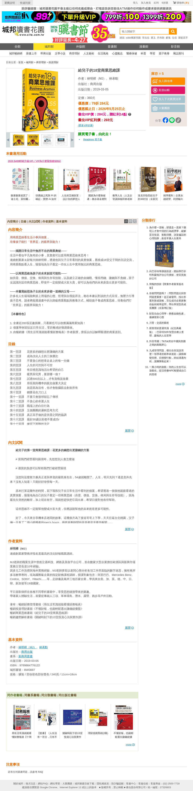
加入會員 (146, 2)
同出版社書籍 (67, 695)
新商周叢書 (25, 656)
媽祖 (122, 37)
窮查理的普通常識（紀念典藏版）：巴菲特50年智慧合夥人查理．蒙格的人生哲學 (166, 332)
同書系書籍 (31, 695)
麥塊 (168, 37)
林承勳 (113, 78)
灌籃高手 (183, 37)
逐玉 (153, 37)
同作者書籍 (14, 695)
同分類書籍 (48, 695)
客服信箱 (143, 783)
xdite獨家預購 (133, 37)
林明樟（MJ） (96, 78)
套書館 (112, 46)
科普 (143, 53)
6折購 (165, 2)
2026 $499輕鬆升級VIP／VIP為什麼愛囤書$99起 (34, 161)
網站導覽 (55, 783)
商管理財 (74, 53)
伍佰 (174, 37)
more (180, 384)
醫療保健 (131, 53)
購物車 (183, 2)
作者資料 (48, 221)
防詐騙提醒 (117, 783)
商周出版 (96, 84)
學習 (152, 53)
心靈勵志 (117, 53)
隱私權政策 (103, 783)
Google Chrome (48, 787)
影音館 (175, 46)
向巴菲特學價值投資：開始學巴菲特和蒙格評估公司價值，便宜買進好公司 (167, 275)
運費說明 (9, 2)
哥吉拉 (145, 37)
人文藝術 (88, 53)
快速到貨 (25, 2)
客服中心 (131, 783)
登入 (135, 2)
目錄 (23, 221)
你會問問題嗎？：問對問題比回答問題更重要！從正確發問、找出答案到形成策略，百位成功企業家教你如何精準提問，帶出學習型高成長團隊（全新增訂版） (167, 300)
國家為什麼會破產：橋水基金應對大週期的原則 (97, 199)
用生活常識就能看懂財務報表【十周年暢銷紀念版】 (21, 737)
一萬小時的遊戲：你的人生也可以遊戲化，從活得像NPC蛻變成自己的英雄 (167, 371)
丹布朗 (160, 37)
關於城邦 (18, 783)
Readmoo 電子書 (92, 139)
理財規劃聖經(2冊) (98, 733)
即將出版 (46, 53)
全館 (18, 46)
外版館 (80, 46)
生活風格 (103, 53)
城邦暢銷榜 (15, 53)
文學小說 (60, 53)
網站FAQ (43, 783)
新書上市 (31, 53)
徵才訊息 (30, 783)
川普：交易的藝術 (159, 322)
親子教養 (164, 53)
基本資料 (61, 221)
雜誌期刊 (178, 53)
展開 (129, 430)
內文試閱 (34, 221)
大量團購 (67, 783)
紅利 (156, 2)
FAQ (40, 772)
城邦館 (49, 46)
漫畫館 (143, 46)
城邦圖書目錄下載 (84, 783)
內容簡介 (12, 221)
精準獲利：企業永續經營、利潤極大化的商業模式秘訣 (173, 199)
